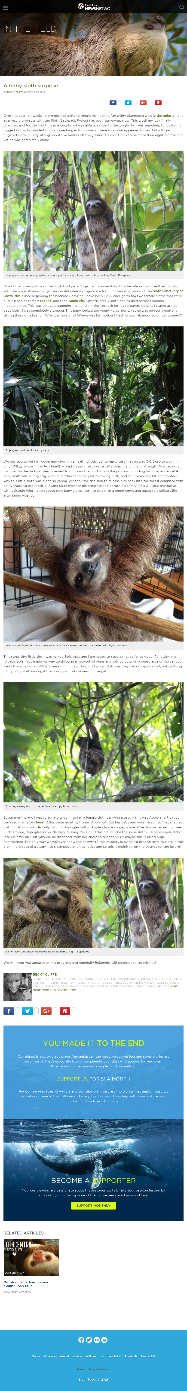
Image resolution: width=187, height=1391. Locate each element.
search (181, 7)
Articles (91, 1356)
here (39, 822)
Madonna (44, 301)
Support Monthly (93, 1205)
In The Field (30, 29)
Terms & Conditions (99, 1369)
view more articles (17, 1292)
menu (5, 8)
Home (36, 1356)
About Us (130, 1356)
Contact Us (148, 1356)
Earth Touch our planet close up (94, 7)
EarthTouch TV (110, 1356)
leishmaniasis (163, 115)
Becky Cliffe (15, 92)
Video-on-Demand (56, 1356)
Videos (77, 1356)
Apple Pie (76, 301)
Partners (81, 1369)
